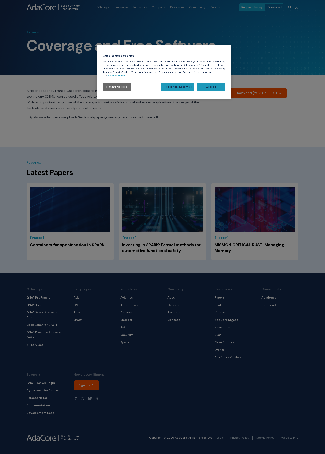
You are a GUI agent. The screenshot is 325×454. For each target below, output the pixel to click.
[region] (164, 72)
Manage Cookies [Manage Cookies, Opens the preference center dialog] (116, 87)
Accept (211, 87)
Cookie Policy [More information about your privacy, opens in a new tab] (116, 75)
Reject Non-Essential (178, 87)
